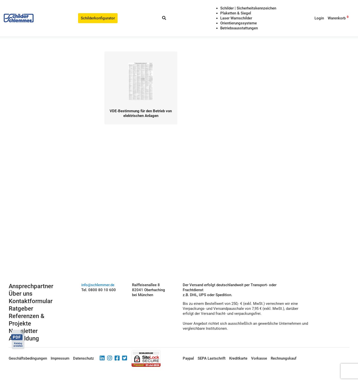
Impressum (60, 358)
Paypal (188, 358)
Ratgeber (21, 308)
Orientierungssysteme (238, 23)
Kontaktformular (30, 301)
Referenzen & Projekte (26, 320)
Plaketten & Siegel (235, 13)
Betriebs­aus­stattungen (239, 28)
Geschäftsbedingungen (28, 358)
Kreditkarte (238, 358)
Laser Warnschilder (236, 18)
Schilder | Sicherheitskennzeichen (248, 8)
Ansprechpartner (31, 286)
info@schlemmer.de (97, 285)
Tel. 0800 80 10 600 (98, 290)
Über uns (20, 293)
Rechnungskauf (283, 358)
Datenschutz (83, 358)
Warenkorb (337, 18)
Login (319, 18)
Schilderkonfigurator (98, 18)
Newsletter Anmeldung (24, 334)
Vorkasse (259, 358)
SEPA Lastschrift (211, 358)
